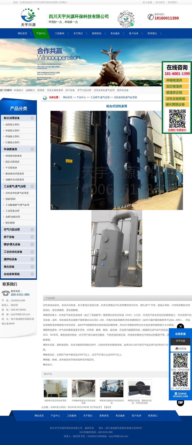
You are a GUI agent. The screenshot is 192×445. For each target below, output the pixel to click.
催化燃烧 (10, 222)
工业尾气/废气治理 (15, 186)
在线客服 (181, 348)
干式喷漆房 (11, 167)
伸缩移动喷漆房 (13, 155)
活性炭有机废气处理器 (17, 193)
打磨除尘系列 (12, 142)
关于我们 (88, 415)
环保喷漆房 (10, 149)
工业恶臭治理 (12, 210)
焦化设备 (9, 266)
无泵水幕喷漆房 (55, 90)
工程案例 (71, 415)
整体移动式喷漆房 (14, 173)
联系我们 (172, 2)
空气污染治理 (84, 90)
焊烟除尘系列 (12, 136)
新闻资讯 (104, 415)
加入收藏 (147, 2)
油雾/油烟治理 (12, 216)
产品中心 (81, 97)
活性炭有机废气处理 (104, 90)
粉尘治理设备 (12, 118)
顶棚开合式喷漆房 (14, 179)
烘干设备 (70, 90)
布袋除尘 (18, 90)
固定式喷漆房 (12, 161)
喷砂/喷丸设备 (12, 244)
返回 (107, 407)
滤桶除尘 (30, 90)
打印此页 (96, 407)
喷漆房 (40, 90)
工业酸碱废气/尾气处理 (17, 205)
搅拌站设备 (123, 90)
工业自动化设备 (13, 251)
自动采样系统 (12, 274)
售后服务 (120, 415)
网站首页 (67, 97)
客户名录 (136, 415)
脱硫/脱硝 (10, 199)
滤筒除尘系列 (12, 124)
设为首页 (160, 2)
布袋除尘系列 (12, 130)
